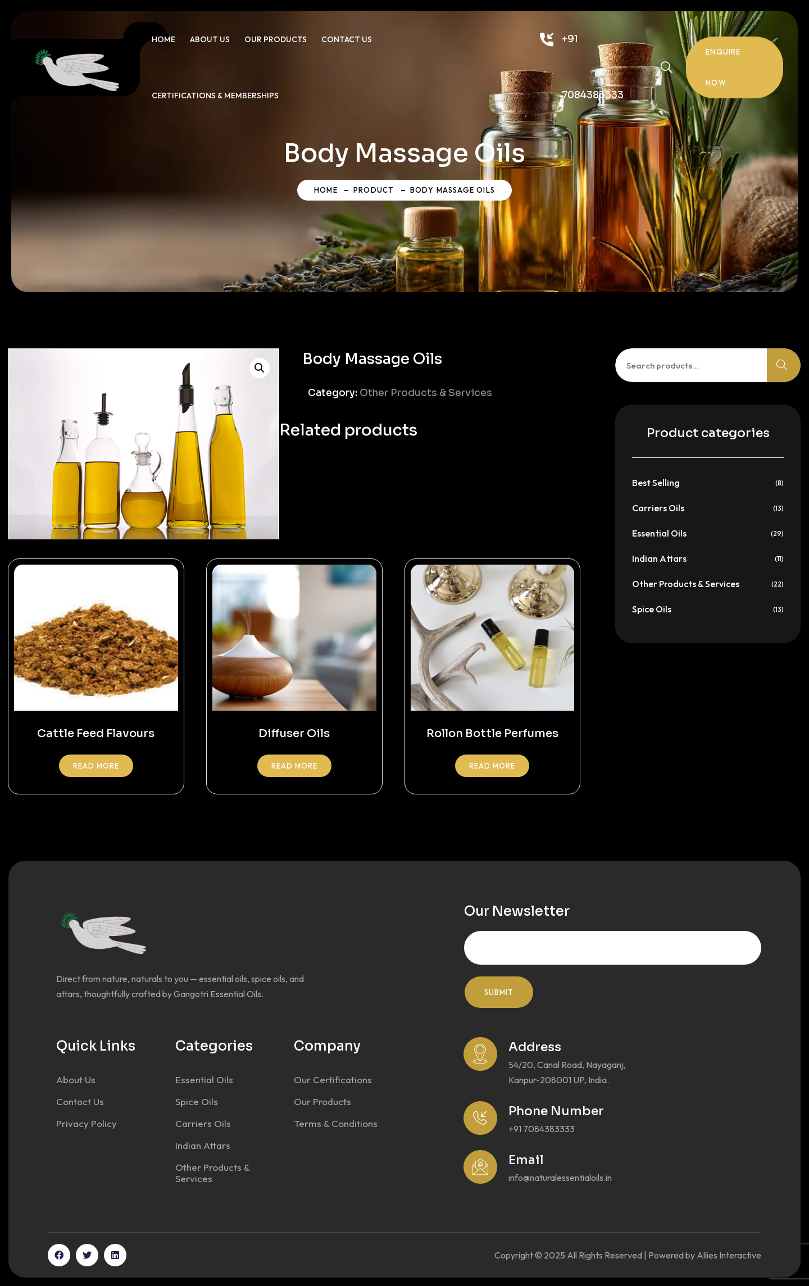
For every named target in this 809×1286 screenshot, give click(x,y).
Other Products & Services (426, 393)
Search (784, 365)
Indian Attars (659, 558)
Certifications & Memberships (215, 95)
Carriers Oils (658, 508)
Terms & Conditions (336, 1123)
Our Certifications (333, 1079)
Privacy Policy (86, 1123)
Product (373, 189)
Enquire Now (723, 67)
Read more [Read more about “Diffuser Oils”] (294, 765)
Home (163, 39)
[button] (259, 368)
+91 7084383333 (593, 67)
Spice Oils (651, 609)
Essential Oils (659, 533)
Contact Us (346, 39)
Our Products (275, 39)
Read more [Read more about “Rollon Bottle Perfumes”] (492, 765)
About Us (210, 39)
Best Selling (656, 482)
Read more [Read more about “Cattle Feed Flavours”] (96, 765)
